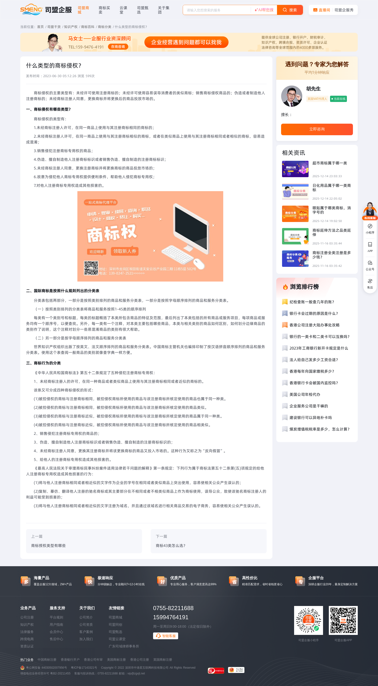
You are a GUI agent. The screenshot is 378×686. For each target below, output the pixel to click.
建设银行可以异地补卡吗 (311, 417)
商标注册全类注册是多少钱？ (331, 254)
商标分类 (104, 27)
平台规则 (56, 617)
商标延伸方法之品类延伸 (331, 232)
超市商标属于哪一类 (329, 163)
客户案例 (86, 632)
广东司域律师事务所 (124, 646)
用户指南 (56, 624)
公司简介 (86, 617)
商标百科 (87, 27)
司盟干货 (54, 27)
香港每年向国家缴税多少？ (313, 371)
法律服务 (27, 632)
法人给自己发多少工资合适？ (315, 359)
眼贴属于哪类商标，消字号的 (331, 210)
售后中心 (56, 639)
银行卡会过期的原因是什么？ (315, 313)
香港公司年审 (93, 659)
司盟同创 (115, 624)
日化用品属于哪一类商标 (331, 187)
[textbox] (216, 10)
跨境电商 (27, 639)
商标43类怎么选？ (171, 545)
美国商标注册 (116, 659)
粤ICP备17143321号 (84, 667)
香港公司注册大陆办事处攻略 (315, 325)
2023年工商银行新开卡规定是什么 (319, 348)
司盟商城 (115, 617)
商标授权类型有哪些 (48, 545)
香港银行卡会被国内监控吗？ (315, 383)
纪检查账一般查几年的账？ (313, 302)
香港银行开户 (70, 659)
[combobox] (217, 10)
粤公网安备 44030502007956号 (46, 667)
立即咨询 (317, 129)
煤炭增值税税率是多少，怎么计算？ (320, 429)
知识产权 (71, 27)
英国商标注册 (162, 659)
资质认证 (27, 646)
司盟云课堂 (117, 639)
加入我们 (86, 639)
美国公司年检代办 (305, 394)
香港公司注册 (139, 659)
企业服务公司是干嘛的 (309, 406)
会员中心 (56, 632)
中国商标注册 (47, 659)
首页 (40, 27)
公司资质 (86, 624)
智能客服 (165, 636)
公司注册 (27, 617)
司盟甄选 (115, 632)
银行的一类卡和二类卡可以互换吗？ (320, 336)
